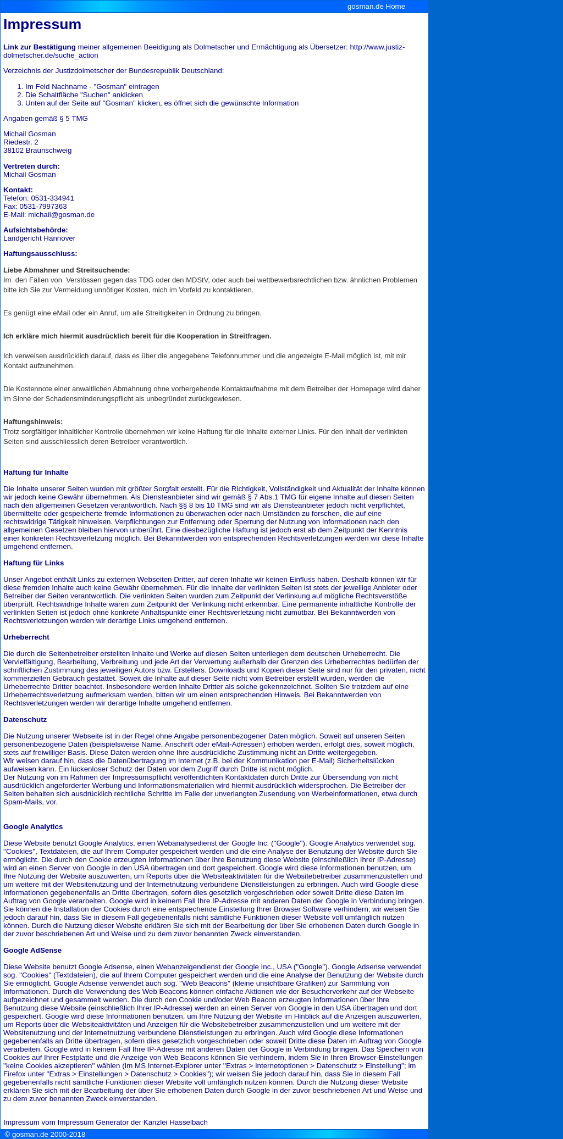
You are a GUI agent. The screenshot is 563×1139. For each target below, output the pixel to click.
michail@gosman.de (61, 214)
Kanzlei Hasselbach (175, 1122)
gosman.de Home (376, 6)
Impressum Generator (93, 1122)
